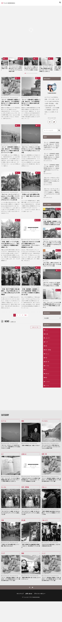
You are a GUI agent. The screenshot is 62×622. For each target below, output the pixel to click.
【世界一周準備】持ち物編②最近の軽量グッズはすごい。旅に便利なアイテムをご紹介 (30, 563)
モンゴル (47, 378)
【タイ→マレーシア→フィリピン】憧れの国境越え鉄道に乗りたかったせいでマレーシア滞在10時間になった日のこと (46, 70)
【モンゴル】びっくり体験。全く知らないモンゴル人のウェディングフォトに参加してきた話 (30, 69)
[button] (2, 64)
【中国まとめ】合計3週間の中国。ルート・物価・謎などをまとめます (30, 200)
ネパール (47, 399)
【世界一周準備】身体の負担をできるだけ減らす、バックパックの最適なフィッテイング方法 (51, 529)
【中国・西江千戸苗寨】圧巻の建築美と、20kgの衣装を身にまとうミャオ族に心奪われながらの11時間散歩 (10, 298)
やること (47, 365)
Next (26, 322)
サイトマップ (20, 614)
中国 (46, 369)
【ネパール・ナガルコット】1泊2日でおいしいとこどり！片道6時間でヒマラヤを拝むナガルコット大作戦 (30, 153)
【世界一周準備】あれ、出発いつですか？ (30, 459)
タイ (46, 382)
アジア (6, 58)
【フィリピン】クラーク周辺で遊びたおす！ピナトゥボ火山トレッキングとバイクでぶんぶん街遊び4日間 (15, 69)
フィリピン (48, 394)
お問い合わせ (28, 614)
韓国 (46, 357)
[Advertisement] (21, 350)
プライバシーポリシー (39, 614)
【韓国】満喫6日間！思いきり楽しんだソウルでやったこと (30, 596)
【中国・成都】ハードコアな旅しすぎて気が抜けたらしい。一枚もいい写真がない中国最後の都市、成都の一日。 (10, 250)
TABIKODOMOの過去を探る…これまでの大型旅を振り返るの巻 (51, 562)
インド (18, 80)
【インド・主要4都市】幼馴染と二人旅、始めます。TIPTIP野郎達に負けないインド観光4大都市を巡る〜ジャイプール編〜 (10, 153)
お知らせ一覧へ (35, 334)
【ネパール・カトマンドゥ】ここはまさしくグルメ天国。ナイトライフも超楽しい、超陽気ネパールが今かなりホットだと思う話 (10, 201)
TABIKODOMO (36, 617)
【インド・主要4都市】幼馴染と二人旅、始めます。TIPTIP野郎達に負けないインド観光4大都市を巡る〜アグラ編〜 (30, 105)
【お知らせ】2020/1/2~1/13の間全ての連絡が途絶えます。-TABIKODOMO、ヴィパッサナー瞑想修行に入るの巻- (30, 250)
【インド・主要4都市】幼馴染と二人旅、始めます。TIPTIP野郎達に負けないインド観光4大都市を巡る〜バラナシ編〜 (10, 105)
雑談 (46, 390)
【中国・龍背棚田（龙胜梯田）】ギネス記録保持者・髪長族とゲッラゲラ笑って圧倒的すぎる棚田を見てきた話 (30, 298)
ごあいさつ (48, 348)
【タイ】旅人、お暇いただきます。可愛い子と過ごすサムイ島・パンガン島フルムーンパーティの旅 (51, 270)
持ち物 (46, 344)
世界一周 (47, 373)
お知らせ (38, 226)
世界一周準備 (48, 361)
